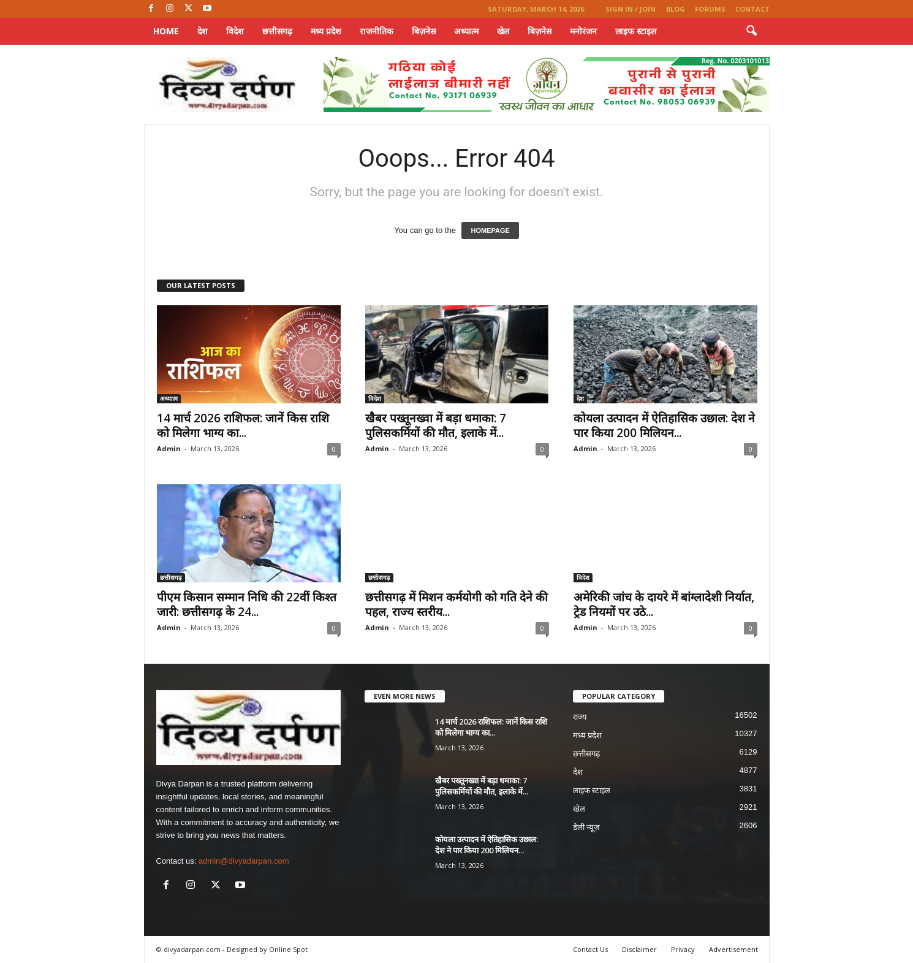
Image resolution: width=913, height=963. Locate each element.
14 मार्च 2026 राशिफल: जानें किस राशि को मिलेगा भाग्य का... (243, 425)
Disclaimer (639, 949)
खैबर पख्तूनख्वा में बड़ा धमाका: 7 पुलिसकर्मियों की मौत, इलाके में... (435, 425)
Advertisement (733, 949)
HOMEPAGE (490, 230)
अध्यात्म (466, 31)
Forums (710, 8)
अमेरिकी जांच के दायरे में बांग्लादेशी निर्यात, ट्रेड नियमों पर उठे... (664, 604)
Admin (169, 448)
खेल (503, 31)
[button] (751, 31)
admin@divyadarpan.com (244, 861)
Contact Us (590, 949)
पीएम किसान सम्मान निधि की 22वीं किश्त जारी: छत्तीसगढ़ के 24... (246, 604)
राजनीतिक (376, 31)
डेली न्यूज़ (586, 827)
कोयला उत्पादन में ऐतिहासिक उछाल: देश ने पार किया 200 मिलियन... (664, 425)
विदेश (235, 31)
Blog (675, 8)
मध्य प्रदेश (326, 31)
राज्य (580, 716)
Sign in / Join (630, 8)
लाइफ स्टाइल (635, 31)
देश (202, 31)
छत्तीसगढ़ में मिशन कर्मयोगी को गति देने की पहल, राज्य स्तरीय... (456, 604)
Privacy (683, 949)
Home (166, 31)
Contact (752, 8)
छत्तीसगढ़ (277, 31)
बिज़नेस (424, 31)
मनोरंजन (583, 31)
